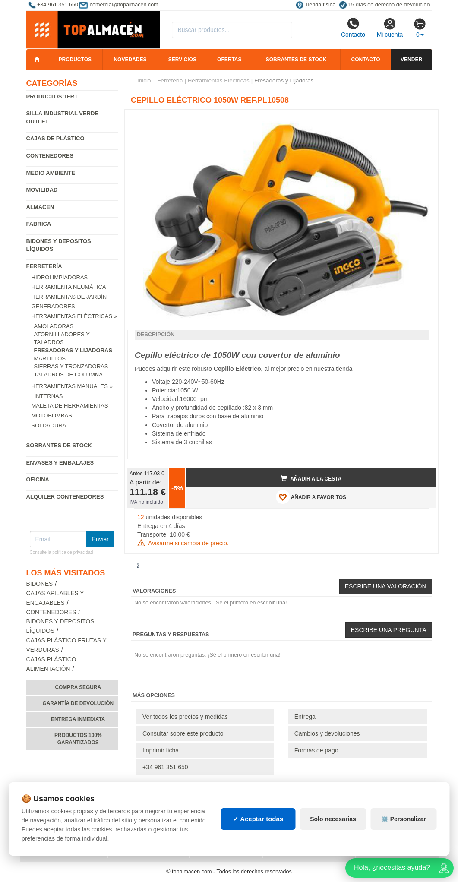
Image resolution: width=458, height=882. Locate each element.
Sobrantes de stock (296, 60)
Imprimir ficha (160, 750)
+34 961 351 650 (165, 767)
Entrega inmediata (78, 719)
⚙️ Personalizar (403, 819)
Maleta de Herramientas (70, 405)
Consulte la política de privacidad (61, 552)
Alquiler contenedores (65, 496)
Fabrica (38, 224)
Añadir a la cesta (311, 478)
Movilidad (42, 190)
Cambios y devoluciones (327, 733)
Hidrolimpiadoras (60, 277)
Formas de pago (316, 750)
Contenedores (50, 155)
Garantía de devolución (78, 703)
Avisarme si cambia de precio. (183, 543)
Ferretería (44, 266)
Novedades (130, 60)
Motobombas (52, 415)
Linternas (47, 396)
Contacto (353, 27)
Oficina (37, 479)
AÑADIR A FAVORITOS (311, 497)
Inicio (144, 80)
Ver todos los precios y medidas (185, 716)
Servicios (182, 60)
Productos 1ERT (52, 96)
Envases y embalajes (60, 462)
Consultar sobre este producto (183, 733)
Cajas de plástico (55, 138)
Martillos (50, 358)
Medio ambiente (51, 173)
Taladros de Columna (68, 374)
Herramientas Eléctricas (219, 80)
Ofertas (229, 60)
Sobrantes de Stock (59, 445)
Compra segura (78, 687)
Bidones (39, 584)
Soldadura (49, 425)
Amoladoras (54, 326)
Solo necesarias (333, 819)
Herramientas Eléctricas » (74, 316)
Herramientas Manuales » (72, 386)
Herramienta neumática (69, 287)
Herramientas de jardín (69, 297)
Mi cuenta (390, 27)
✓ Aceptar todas (258, 818)
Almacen (40, 207)
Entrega (305, 716)
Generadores (53, 306)
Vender (411, 60)
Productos (75, 60)
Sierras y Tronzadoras (71, 366)
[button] (421, 120)
